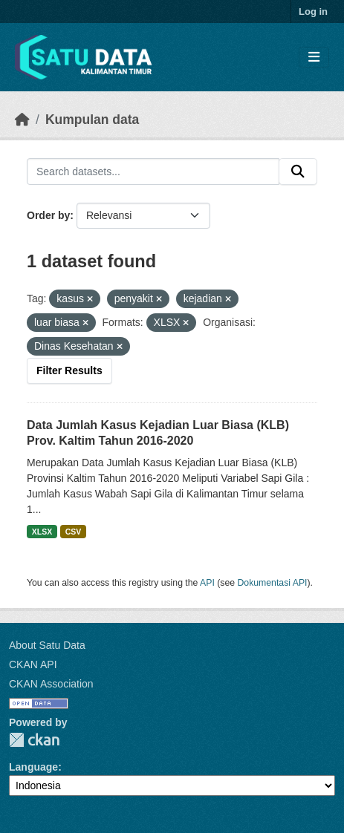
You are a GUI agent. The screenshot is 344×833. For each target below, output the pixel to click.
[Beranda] (22, 119)
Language (33, 767)
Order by (48, 215)
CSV (73, 531)
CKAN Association (51, 684)
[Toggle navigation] (314, 57)
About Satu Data (47, 645)
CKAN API (33, 664)
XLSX (42, 531)
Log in (313, 11)
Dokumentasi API (273, 583)
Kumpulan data (92, 119)
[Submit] (298, 171)
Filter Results (69, 370)
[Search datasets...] (153, 171)
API (207, 583)
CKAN (34, 740)
